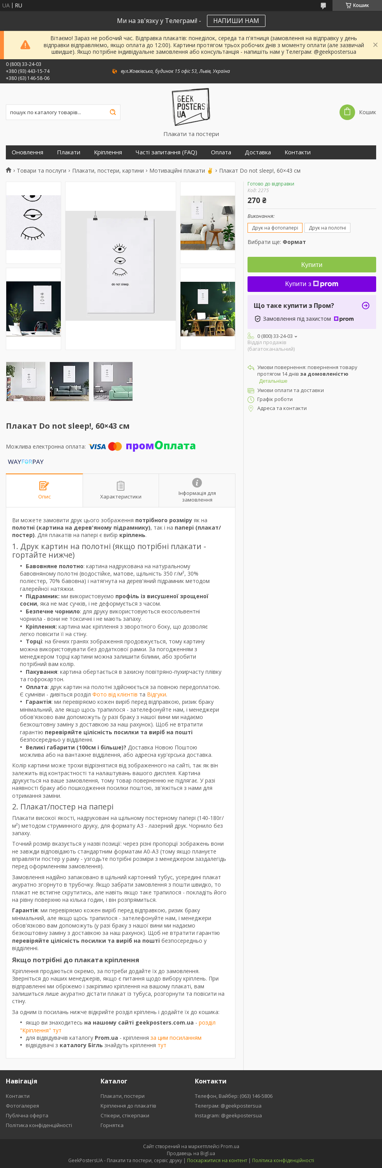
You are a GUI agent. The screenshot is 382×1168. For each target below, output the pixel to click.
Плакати (68, 152)
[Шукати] (112, 112)
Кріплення (108, 152)
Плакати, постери (123, 1095)
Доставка (258, 152)
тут (161, 1045)
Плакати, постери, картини (108, 170)
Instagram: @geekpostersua (228, 1115)
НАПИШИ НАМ (236, 20)
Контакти (298, 152)
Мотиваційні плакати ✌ (181, 170)
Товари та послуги (41, 170)
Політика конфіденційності (39, 1125)
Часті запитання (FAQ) (166, 152)
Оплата (221, 152)
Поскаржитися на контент (217, 1160)
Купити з (312, 284)
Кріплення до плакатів (128, 1105)
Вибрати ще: (277, 242)
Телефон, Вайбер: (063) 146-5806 (233, 1095)
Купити (311, 265)
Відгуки (156, 694)
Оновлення (27, 152)
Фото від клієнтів (115, 694)
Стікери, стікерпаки (125, 1115)
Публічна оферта (27, 1115)
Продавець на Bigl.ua (191, 1153)
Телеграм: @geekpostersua (228, 1105)
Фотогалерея (22, 1105)
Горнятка (112, 1125)
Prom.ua (230, 1146)
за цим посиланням (176, 1037)
